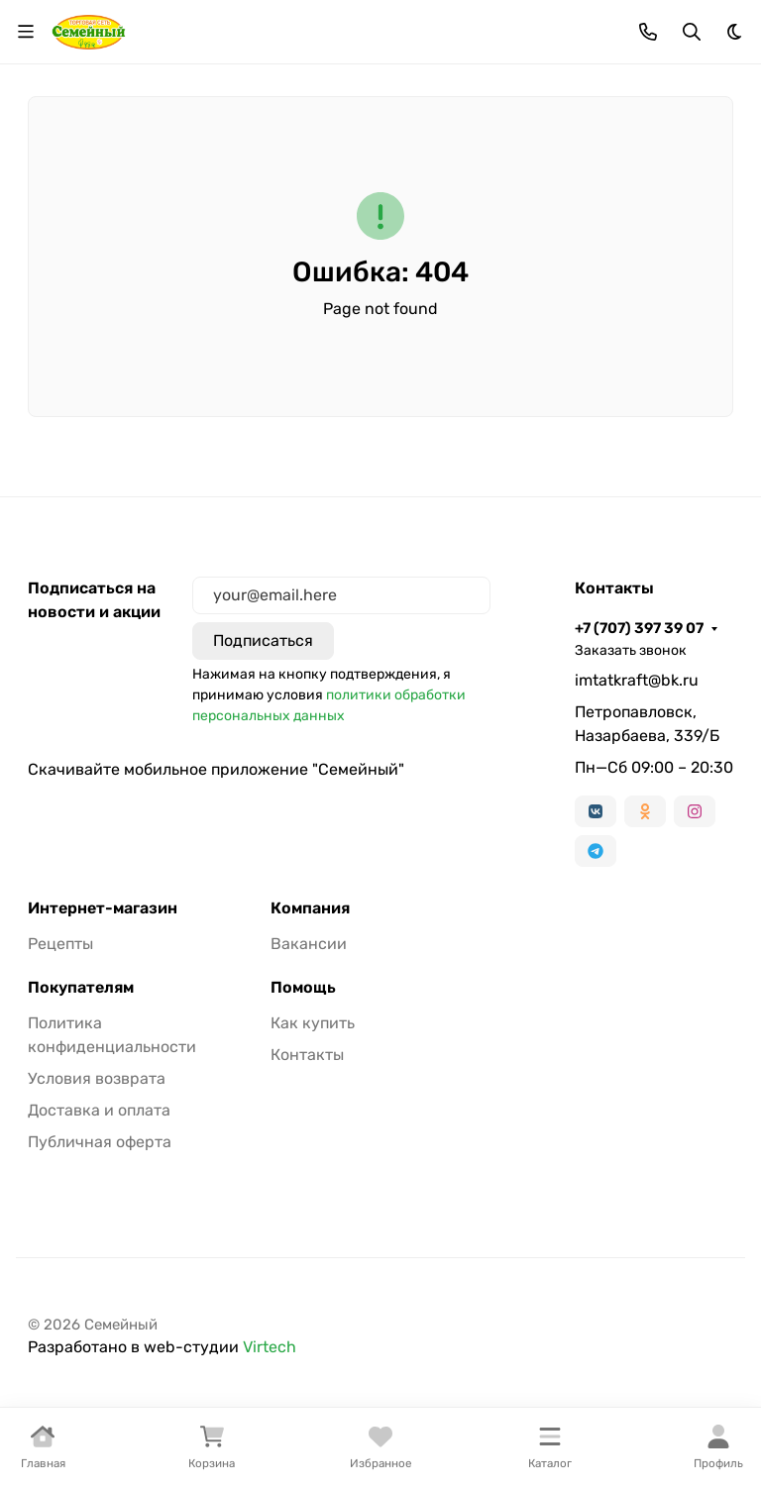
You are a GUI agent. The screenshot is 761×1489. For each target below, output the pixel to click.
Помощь (303, 988)
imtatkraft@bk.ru (637, 680)
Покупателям (81, 988)
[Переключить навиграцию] (26, 32)
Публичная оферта (99, 1141)
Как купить (313, 1022)
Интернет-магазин (102, 908)
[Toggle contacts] (648, 32)
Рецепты (60, 943)
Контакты (307, 1054)
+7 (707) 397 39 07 (639, 628)
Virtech (269, 1346)
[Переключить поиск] (691, 32)
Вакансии (309, 943)
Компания (310, 908)
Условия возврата (96, 1078)
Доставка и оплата (99, 1110)
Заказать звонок (631, 650)
